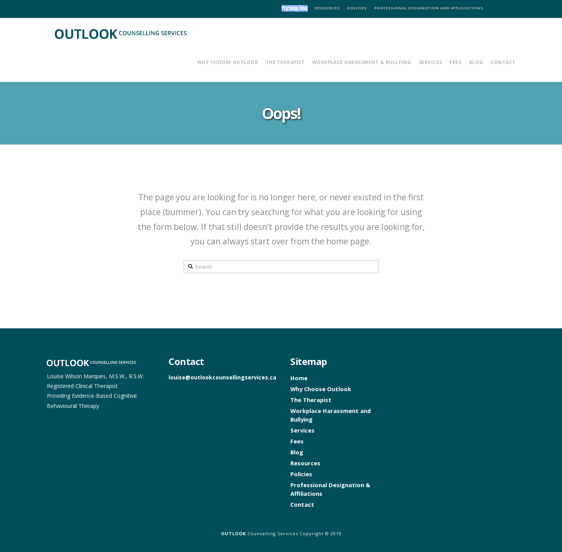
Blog (296, 452)
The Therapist (310, 400)
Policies (301, 474)
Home (299, 378)
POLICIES (357, 8)
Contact (302, 504)
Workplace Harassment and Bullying (330, 415)
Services (302, 430)
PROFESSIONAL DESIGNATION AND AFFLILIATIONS (428, 8)
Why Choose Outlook (320, 389)
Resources (305, 463)
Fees (297, 441)
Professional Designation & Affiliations (330, 489)
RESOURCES (327, 8)
